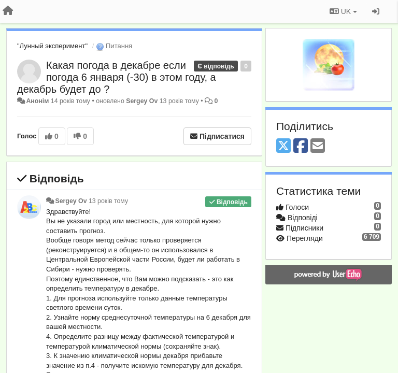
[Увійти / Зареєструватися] (375, 11)
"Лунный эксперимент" (52, 46)
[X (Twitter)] (283, 146)
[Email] (317, 146)
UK (343, 11)
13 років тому (108, 201)
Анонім (37, 101)
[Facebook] (300, 146)
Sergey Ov (142, 101)
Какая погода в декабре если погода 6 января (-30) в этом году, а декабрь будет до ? (116, 77)
